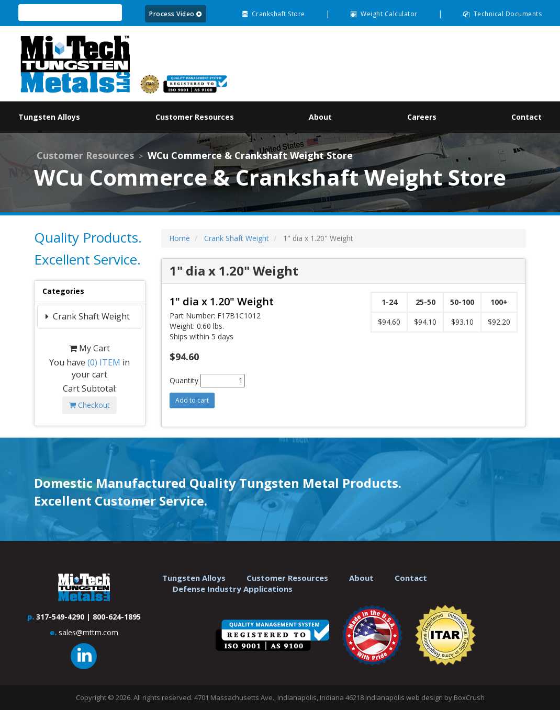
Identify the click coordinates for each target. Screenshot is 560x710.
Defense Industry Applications (233, 588)
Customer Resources (85, 155)
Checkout (89, 405)
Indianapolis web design (404, 697)
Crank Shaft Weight (90, 316)
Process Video (175, 13)
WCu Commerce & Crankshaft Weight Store (250, 155)
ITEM (103, 362)
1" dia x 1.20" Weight (222, 301)
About (361, 577)
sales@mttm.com (88, 632)
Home (179, 238)
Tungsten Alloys (194, 577)
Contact (411, 577)
